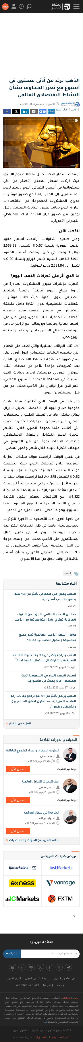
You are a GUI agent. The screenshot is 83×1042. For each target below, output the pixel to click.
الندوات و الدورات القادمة (58, 739)
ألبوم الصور (14, 978)
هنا (45, 1022)
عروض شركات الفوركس (59, 856)
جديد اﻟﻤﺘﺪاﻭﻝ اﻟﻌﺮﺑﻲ (37, 978)
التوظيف (62, 985)
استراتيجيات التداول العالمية (40, 781)
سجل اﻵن (18, 769)
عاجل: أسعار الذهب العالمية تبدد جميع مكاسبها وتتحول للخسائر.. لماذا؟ (42, 641)
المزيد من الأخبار (18, 723)
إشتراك (12, 953)
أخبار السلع (62, 109)
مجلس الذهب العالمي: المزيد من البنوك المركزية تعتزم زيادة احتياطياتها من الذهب (42, 620)
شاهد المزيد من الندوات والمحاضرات (32, 840)
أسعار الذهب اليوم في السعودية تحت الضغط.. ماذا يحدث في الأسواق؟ (42, 682)
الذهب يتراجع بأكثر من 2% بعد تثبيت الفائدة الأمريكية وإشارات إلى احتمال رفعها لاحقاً (42, 661)
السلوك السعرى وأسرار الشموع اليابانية (33, 750)
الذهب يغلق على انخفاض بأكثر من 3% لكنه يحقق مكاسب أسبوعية (42, 600)
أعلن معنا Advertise (27, 985)
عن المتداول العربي (64, 978)
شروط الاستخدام (22, 1037)
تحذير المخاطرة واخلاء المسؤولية (52, 1037)
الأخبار (73, 109)
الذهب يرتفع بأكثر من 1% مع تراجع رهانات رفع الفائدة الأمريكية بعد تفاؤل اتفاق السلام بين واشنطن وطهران (42, 705)
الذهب (67, 573)
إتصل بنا (48, 985)
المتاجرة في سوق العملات (42, 812)
